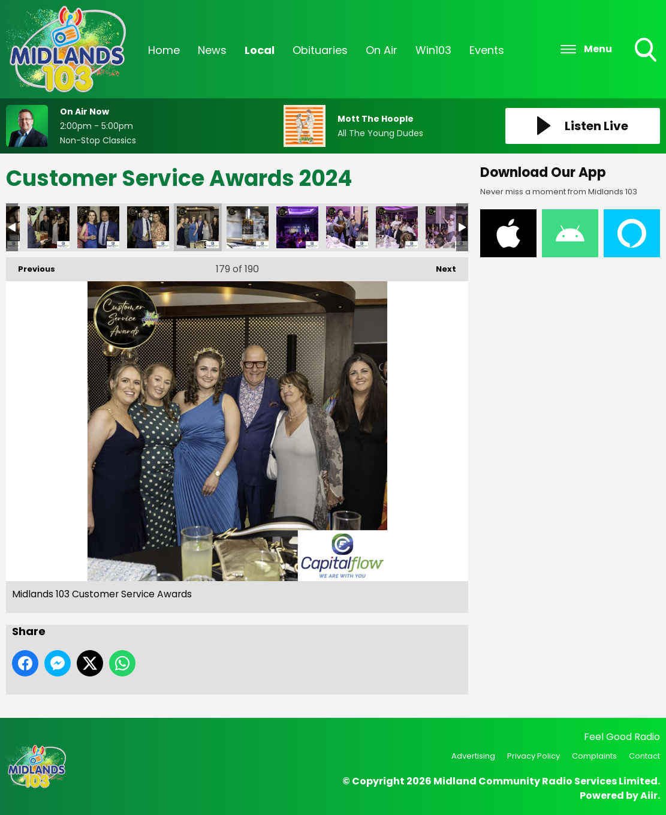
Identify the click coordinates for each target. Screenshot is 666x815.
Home (164, 50)
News (212, 50)
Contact (644, 756)
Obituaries (320, 50)
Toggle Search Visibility (647, 51)
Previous (30, 266)
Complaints (594, 756)
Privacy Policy (533, 756)
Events (486, 50)
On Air (381, 50)
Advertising (473, 756)
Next (440, 266)
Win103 (433, 50)
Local (260, 50)
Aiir (649, 795)
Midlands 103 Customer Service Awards (49, 227)
